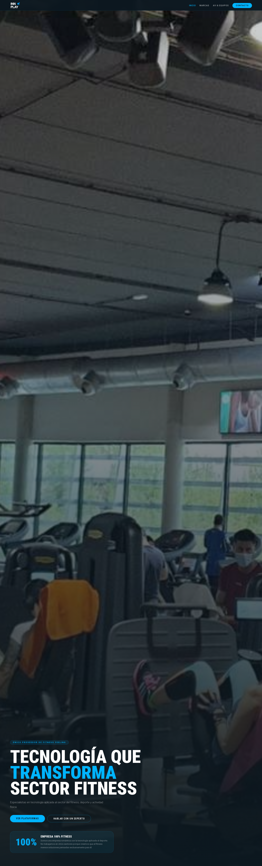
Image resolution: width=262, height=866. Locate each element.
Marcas (204, 5)
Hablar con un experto (69, 818)
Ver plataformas (27, 818)
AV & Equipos (221, 5)
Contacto (242, 5)
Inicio (192, 5)
